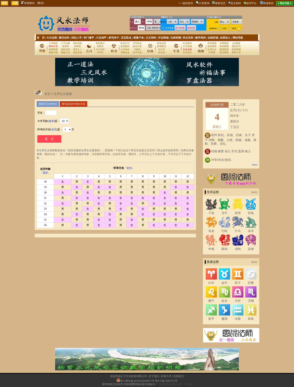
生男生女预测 (63, 93)
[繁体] (40, 3)
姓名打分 (125, 43)
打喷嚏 (211, 52)
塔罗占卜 (77, 49)
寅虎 (238, 213)
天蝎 (251, 300)
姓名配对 (125, 46)
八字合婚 (65, 43)
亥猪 (251, 249)
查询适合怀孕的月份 (73, 103)
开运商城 (163, 37)
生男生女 (211, 49)
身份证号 (236, 46)
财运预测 (224, 52)
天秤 (238, 300)
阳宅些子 (114, 37)
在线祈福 (213, 37)
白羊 (211, 282)
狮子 (211, 300)
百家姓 (137, 49)
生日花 (161, 52)
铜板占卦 (65, 52)
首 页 (41, 37)
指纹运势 (65, 49)
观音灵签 (77, 52)
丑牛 (224, 213)
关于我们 (154, 376)
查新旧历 (220, 3)
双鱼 (251, 318)
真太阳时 (236, 3)
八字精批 (53, 43)
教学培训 (200, 37)
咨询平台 (251, 3)
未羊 (251, 231)
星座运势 (161, 43)
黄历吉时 (64, 37)
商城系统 (268, 3)
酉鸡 (224, 249)
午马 (238, 231)
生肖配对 (187, 43)
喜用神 (65, 46)
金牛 (224, 282)
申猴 (211, 249)
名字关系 (137, 52)
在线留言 (178, 376)
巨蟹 (251, 282)
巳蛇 (224, 231)
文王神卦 (151, 37)
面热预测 (236, 49)
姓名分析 (137, 46)
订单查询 (204, 3)
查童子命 (138, 37)
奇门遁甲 (89, 37)
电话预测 (224, 46)
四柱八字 (76, 37)
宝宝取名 (126, 37)
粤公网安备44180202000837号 (137, 381)
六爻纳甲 (101, 37)
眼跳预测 (224, 49)
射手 (211, 318)
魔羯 (224, 318)
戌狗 (238, 249)
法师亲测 (175, 37)
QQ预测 (236, 43)
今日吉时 (100, 49)
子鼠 (211, 213)
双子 (238, 282)
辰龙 (211, 231)
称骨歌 (77, 46)
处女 (224, 300)
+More (254, 164)
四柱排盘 (77, 43)
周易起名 (125, 52)
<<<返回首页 (185, 3)
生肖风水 (187, 52)
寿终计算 (236, 52)
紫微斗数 (53, 52)
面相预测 (53, 49)
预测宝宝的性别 (48, 103)
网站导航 (237, 37)
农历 (54, 129)
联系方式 (166, 376)
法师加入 (225, 37)
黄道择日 (100, 43)
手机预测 (211, 43)
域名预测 (211, 46)
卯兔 (251, 213)
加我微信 (27, 3)
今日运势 (51, 37)
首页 (48, 93)
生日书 (161, 49)
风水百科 (188, 37)
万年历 (100, 52)
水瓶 (238, 318)
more (254, 192)
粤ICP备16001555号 (166, 381)
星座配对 (161, 46)
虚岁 (51, 121)
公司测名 (125, 49)
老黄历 (100, 46)
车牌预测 (224, 43)
